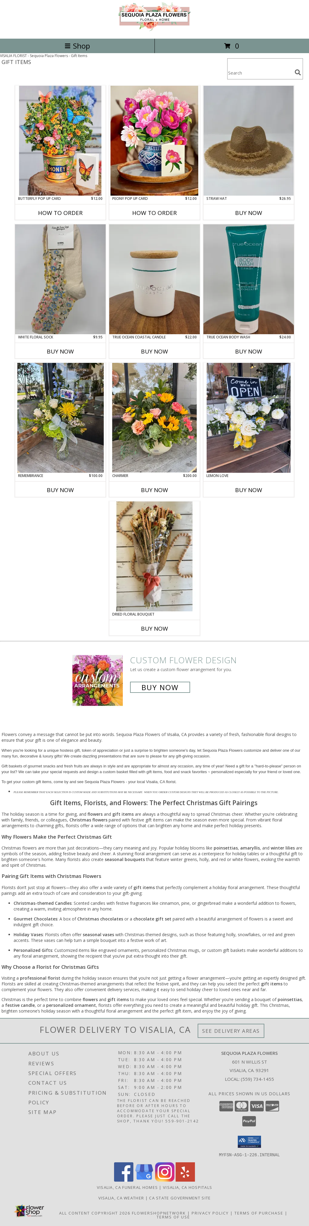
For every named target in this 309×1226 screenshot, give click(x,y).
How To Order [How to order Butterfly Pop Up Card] (60, 213)
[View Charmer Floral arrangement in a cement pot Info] (154, 417)
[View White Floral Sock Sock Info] (60, 279)
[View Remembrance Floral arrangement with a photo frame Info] (60, 418)
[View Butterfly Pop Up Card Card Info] (60, 141)
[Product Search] (260, 72)
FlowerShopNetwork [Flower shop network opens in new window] (159, 1212)
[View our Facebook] (123, 1180)
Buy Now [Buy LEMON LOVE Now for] (248, 490)
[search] (298, 72)
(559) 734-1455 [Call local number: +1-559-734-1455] (257, 1079)
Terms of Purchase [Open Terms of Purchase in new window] (258, 1212)
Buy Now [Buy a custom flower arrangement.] (160, 687)
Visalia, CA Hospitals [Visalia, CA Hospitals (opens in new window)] (187, 1187)
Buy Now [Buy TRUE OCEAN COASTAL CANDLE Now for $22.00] (154, 351)
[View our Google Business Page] (144, 1180)
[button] (249, 1142)
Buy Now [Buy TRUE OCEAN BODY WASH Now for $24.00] (248, 351)
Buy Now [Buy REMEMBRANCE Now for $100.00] (60, 490)
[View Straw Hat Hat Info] (248, 141)
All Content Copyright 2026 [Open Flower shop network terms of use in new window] (94, 1212)
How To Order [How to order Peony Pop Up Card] (154, 213)
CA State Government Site (180, 1197)
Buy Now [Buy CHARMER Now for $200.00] (154, 490)
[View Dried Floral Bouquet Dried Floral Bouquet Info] (154, 556)
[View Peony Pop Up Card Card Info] (154, 141)
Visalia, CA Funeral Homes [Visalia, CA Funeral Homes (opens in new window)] (127, 1187)
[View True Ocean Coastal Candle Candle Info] (154, 279)
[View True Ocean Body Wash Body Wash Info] (248, 279)
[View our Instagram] (164, 1180)
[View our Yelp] (185, 1180)
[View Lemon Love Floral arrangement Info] (248, 418)
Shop (77, 46)
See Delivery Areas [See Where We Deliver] (231, 1030)
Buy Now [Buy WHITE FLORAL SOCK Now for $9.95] (60, 351)
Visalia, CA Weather (121, 1197)
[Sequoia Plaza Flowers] (154, 30)
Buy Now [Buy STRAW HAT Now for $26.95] (248, 213)
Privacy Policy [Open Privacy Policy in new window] (210, 1212)
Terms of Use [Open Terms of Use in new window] (173, 1216)
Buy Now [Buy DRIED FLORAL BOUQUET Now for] (154, 628)
